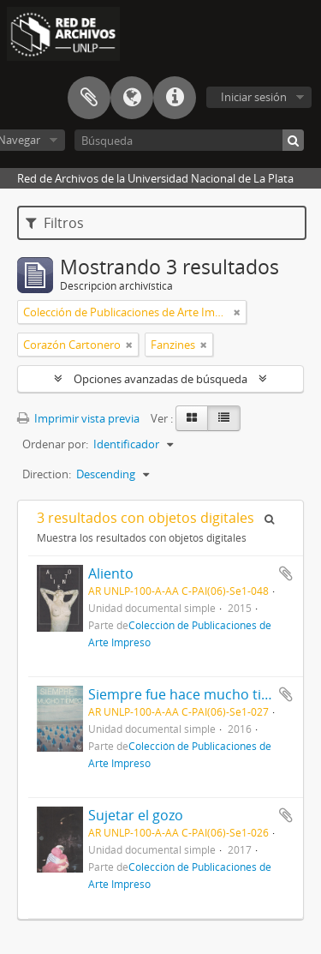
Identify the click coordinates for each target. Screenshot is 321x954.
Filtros (55, 222)
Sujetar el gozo (135, 815)
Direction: (46, 474)
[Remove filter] (237, 312)
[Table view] (224, 418)
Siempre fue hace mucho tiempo (193, 694)
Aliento (111, 573)
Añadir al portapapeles (285, 573)
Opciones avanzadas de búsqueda (160, 379)
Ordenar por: (55, 444)
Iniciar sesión (254, 97)
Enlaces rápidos (174, 97)
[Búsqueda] (189, 140)
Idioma (131, 97)
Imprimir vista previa (78, 418)
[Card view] (191, 418)
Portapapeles (89, 97)
